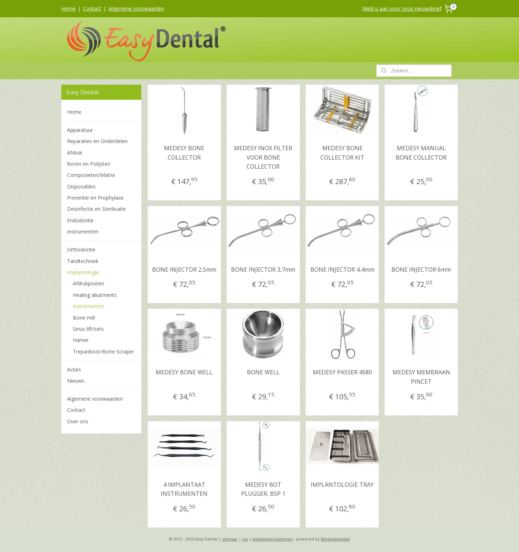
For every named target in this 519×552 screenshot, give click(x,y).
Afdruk (74, 152)
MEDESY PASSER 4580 (342, 372)
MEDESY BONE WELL (184, 372)
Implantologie (83, 272)
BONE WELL (263, 372)
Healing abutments (95, 294)
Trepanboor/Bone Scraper (103, 351)
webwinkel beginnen (272, 539)
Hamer (81, 340)
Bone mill (84, 317)
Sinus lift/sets (88, 328)
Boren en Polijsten (88, 163)
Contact (92, 8)
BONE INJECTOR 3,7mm (263, 269)
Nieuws (75, 380)
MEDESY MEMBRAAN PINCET (421, 377)
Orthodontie (81, 249)
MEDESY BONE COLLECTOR (184, 152)
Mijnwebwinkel (335, 539)
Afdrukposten (88, 283)
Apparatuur (80, 129)
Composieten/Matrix (91, 175)
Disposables (81, 186)
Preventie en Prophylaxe (95, 197)
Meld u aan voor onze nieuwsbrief (402, 8)
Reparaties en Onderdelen (97, 141)
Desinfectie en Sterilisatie (96, 208)
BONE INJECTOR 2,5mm (184, 269)
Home (68, 8)
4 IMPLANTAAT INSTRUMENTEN (184, 489)
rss (245, 539)
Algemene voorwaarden (136, 8)
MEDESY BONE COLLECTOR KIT (342, 152)
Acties (74, 369)
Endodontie (80, 220)
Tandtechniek (82, 261)
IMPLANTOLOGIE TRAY (342, 485)
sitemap (230, 539)
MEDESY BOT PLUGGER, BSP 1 (263, 489)
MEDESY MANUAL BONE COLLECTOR (421, 152)
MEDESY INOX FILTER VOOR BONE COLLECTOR (263, 157)
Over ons (77, 421)
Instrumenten (82, 231)
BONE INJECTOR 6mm (421, 269)
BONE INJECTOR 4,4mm (342, 269)
